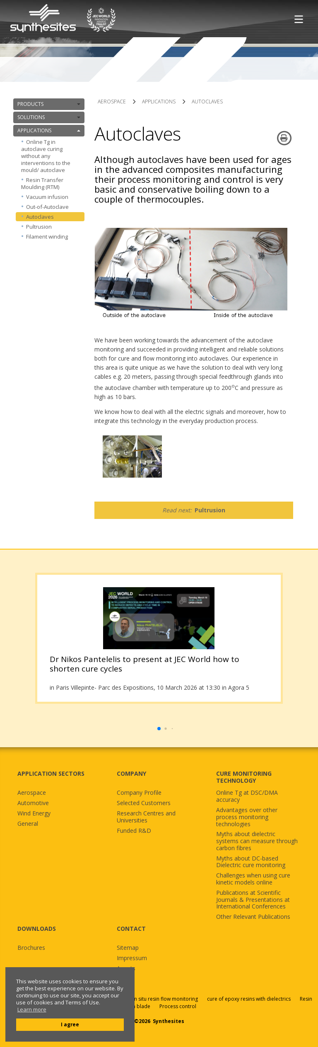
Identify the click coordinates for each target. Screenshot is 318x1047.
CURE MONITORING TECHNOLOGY (244, 777)
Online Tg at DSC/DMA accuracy (247, 796)
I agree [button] (70, 1024)
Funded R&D (134, 830)
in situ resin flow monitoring (165, 998)
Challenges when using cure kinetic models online (253, 879)
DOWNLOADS (36, 928)
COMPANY (131, 773)
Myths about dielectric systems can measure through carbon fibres (257, 841)
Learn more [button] (31, 1009)
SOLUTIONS (48, 117)
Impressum (132, 958)
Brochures (31, 947)
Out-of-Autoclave (47, 206)
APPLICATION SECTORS (50, 773)
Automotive (33, 803)
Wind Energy (34, 813)
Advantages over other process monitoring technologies (246, 817)
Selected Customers (144, 803)
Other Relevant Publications (253, 916)
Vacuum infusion (47, 197)
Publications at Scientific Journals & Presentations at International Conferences (253, 899)
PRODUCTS (48, 104)
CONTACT (131, 928)
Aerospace (31, 792)
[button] (159, 728)
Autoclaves (40, 216)
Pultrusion (39, 226)
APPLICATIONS (48, 130)
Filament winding (47, 236)
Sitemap (128, 947)
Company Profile (139, 792)
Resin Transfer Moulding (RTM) (42, 183)
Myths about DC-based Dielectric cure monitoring (250, 862)
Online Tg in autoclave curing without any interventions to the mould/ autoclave (45, 156)
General (27, 823)
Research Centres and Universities (146, 817)
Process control (177, 1006)
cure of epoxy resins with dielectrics (249, 998)
